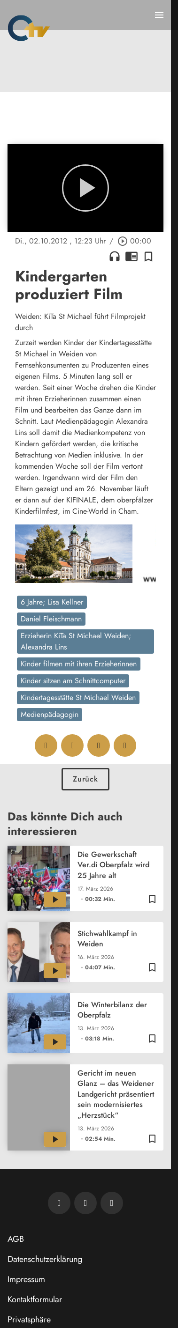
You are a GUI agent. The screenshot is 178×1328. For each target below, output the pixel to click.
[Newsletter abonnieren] (59, 1203)
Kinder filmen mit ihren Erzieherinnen (79, 663)
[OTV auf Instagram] (112, 1203)
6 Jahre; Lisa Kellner (52, 602)
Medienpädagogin (49, 714)
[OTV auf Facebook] (85, 1203)
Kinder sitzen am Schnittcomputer (73, 680)
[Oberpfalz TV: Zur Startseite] (29, 28)
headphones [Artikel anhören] (114, 256)
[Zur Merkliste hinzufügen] (148, 256)
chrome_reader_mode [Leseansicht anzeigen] (131, 256)
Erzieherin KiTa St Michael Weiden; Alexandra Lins (76, 641)
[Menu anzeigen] (159, 15)
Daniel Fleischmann (51, 618)
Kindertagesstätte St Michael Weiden (78, 697)
